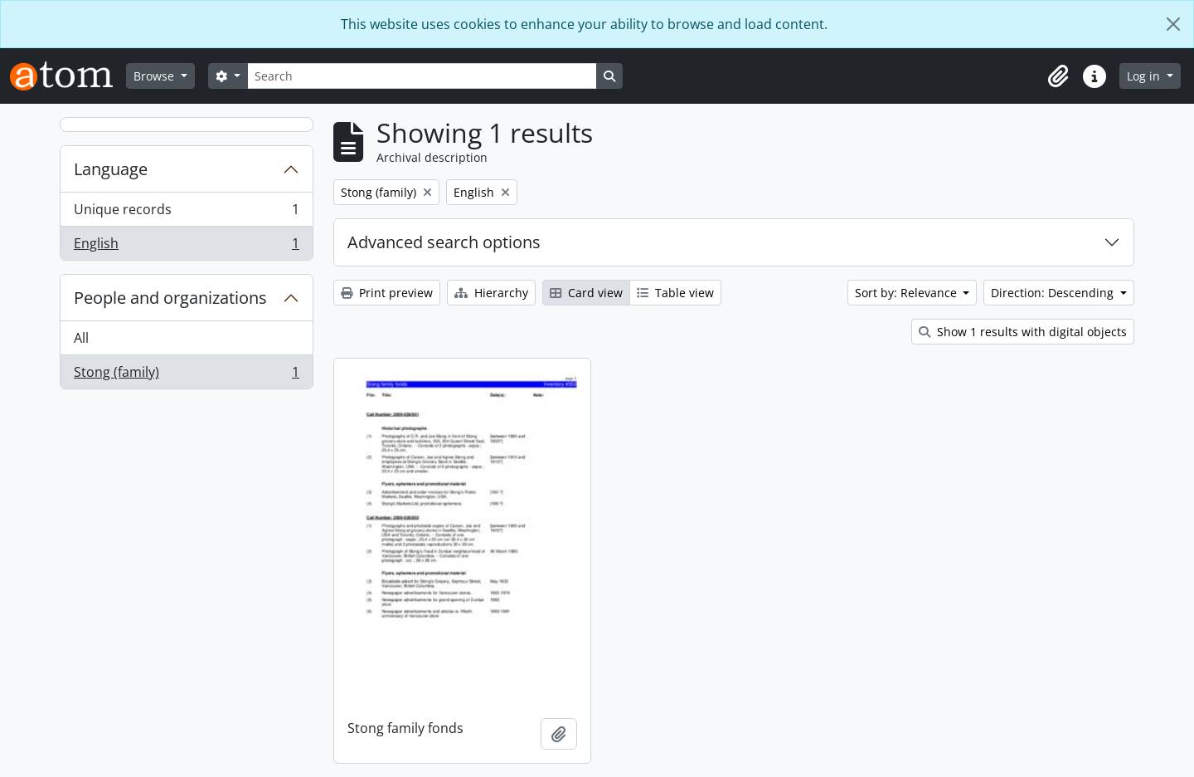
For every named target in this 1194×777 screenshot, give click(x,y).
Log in (1145, 76)
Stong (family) (186, 375)
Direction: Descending (1054, 293)
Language (111, 169)
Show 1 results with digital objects (1023, 332)
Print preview (387, 293)
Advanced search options (444, 242)
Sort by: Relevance (907, 293)
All (81, 338)
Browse (155, 76)
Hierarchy (491, 293)
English (186, 246)
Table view (675, 293)
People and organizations (170, 297)
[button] (1058, 76)
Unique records (186, 213)
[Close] (1173, 24)
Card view (586, 293)
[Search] (422, 76)
